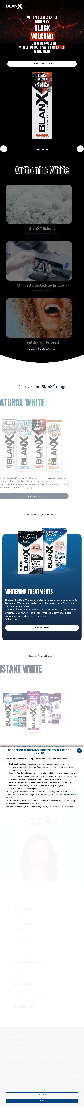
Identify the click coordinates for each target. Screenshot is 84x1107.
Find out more (42, 627)
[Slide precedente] (3, 149)
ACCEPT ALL (42, 1101)
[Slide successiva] (80, 149)
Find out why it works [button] (42, 63)
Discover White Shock (42, 656)
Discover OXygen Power (42, 514)
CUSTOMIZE (42, 1095)
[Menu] (76, 6)
